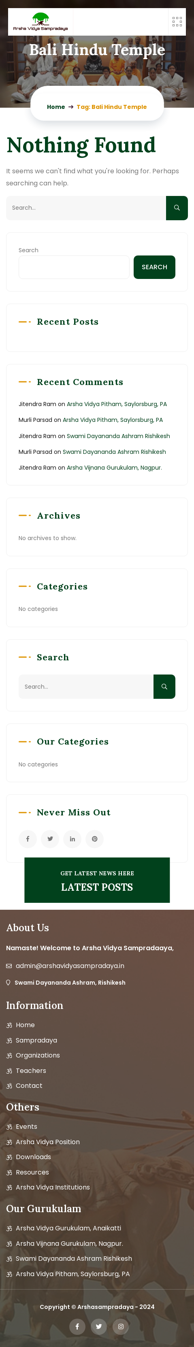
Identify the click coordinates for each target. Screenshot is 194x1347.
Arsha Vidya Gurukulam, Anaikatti (68, 1228)
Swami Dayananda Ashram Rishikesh (118, 436)
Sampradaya (36, 1040)
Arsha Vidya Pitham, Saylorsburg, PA (117, 404)
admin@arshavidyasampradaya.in (70, 966)
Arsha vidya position (48, 1142)
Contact (29, 1086)
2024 (147, 1307)
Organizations (38, 1055)
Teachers (31, 1071)
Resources (32, 1172)
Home (25, 1025)
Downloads (33, 1157)
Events (26, 1127)
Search (28, 250)
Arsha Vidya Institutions (53, 1187)
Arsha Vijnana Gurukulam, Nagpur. (114, 468)
